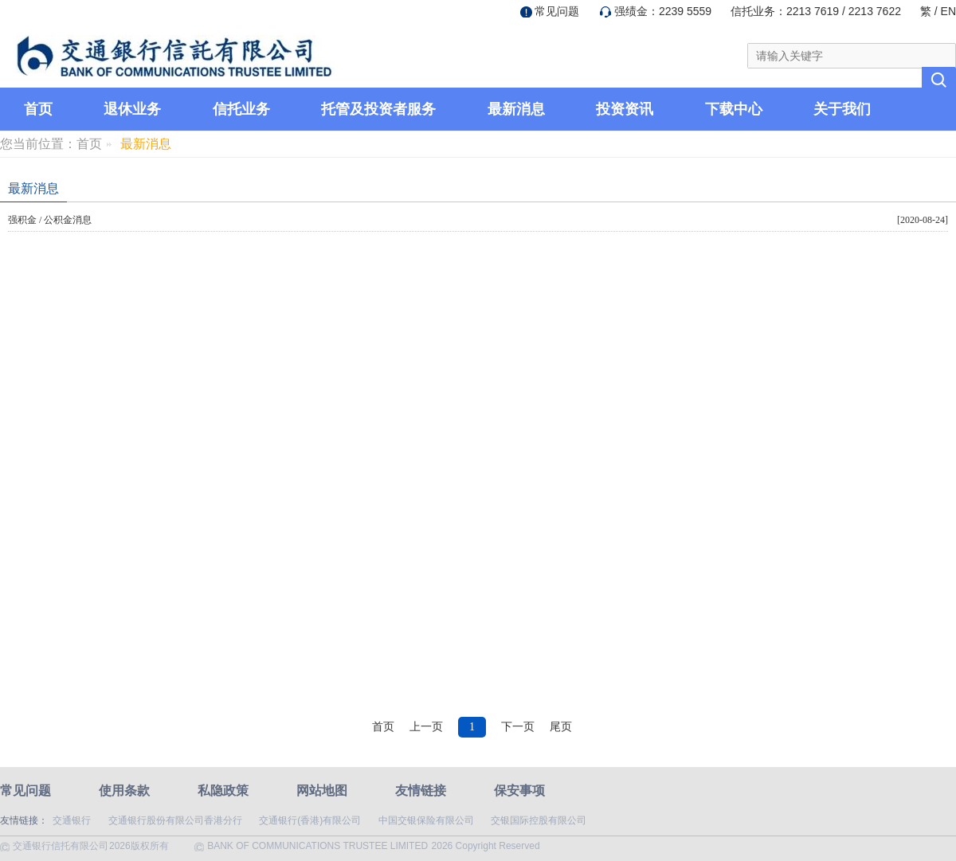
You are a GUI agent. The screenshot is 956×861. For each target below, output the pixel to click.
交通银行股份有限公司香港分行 (175, 820)
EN (948, 11)
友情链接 (420, 790)
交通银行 (72, 820)
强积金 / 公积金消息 (50, 219)
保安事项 (519, 790)
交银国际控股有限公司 (538, 820)
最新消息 (516, 109)
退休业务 (132, 109)
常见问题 (557, 11)
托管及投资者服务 (378, 109)
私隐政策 (223, 790)
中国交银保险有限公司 (426, 820)
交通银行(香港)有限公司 (310, 820)
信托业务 (241, 109)
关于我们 (842, 109)
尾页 (561, 727)
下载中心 (733, 109)
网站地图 (321, 790)
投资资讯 (624, 109)
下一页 (518, 727)
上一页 (426, 727)
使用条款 (124, 790)
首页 (38, 109)
